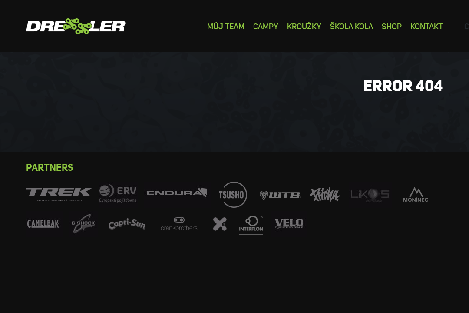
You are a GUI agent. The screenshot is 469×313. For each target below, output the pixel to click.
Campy (265, 25)
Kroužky (304, 25)
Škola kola (351, 25)
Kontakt (426, 25)
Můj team (225, 25)
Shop (392, 25)
